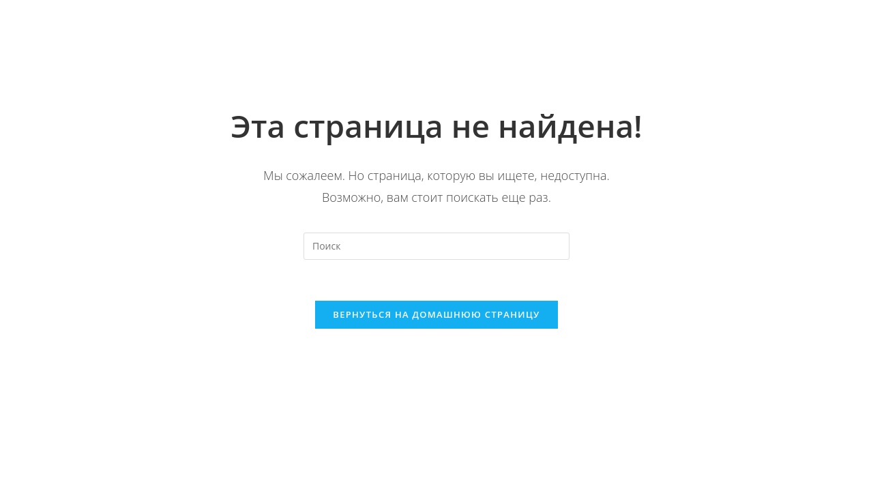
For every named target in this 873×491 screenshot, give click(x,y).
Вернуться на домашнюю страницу (436, 314)
